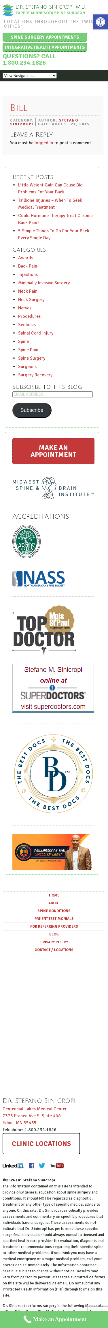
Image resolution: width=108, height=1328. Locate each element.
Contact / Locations (54, 950)
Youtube (57, 1165)
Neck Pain (27, 291)
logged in (44, 143)
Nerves (24, 308)
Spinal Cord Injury (35, 333)
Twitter (42, 1165)
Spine (23, 341)
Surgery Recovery (35, 375)
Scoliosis (27, 325)
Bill (19, 108)
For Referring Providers (54, 926)
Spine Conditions (54, 911)
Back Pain (27, 266)
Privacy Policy (54, 942)
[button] (100, 21)
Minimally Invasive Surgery (44, 283)
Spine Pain (28, 350)
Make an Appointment (53, 451)
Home (54, 895)
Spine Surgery (31, 358)
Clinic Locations (41, 1143)
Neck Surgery (31, 299)
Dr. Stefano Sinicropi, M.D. (51, 7)
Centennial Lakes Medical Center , (35, 1116)
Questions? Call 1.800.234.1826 (29, 59)
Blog (54, 934)
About (54, 903)
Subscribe (31, 410)
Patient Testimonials (54, 918)
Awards (25, 258)
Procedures (29, 316)
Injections (28, 274)
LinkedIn (13, 1165)
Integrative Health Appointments (45, 47)
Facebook (32, 1165)
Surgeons (27, 366)
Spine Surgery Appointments (45, 37)
